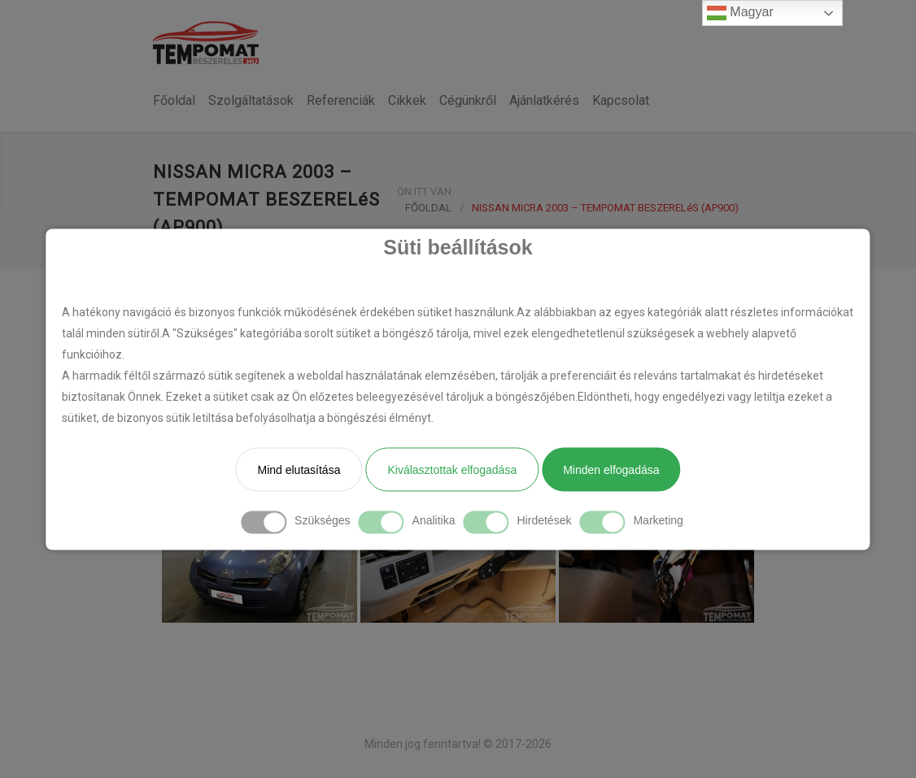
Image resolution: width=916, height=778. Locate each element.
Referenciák (341, 100)
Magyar (740, 13)
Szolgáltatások (251, 100)
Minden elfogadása (611, 469)
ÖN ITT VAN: (425, 191)
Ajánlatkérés (544, 100)
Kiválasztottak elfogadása (452, 469)
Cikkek (407, 100)
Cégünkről (467, 100)
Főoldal (174, 100)
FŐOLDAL (428, 208)
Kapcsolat (620, 100)
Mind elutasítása (298, 469)
